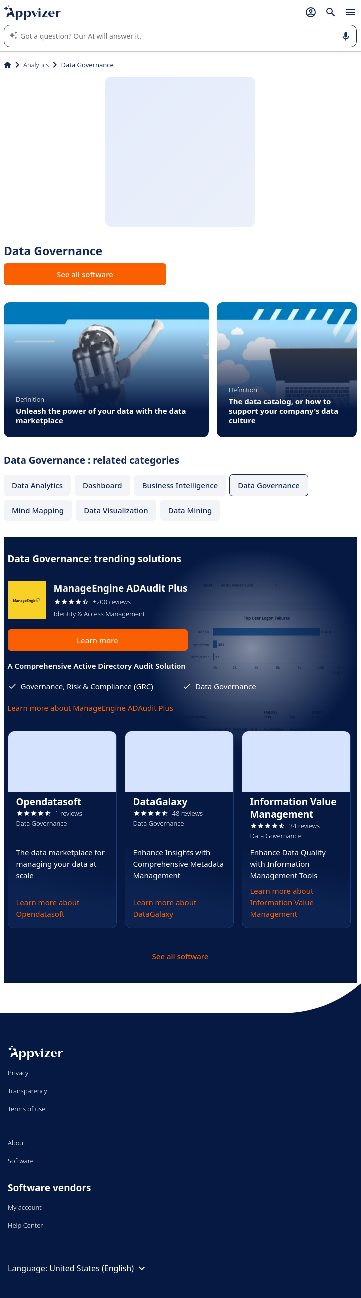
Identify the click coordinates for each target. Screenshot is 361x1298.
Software (21, 1160)
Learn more (97, 640)
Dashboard (102, 485)
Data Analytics (37, 485)
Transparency (28, 1090)
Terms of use (27, 1108)
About (17, 1142)
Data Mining (190, 510)
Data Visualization (116, 510)
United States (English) (99, 1268)
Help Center (26, 1225)
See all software (85, 274)
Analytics (36, 64)
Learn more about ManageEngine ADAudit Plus (91, 708)
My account (25, 1207)
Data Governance (269, 485)
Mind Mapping (38, 510)
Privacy (18, 1072)
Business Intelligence (180, 485)
